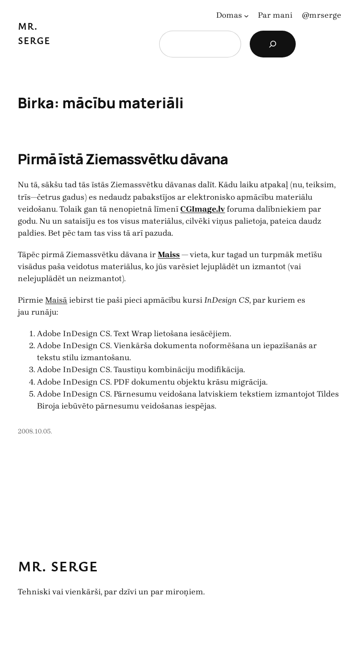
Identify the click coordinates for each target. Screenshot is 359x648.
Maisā (56, 300)
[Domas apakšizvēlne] (246, 15)
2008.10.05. (35, 431)
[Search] (273, 44)
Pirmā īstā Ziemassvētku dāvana (122, 159)
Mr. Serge (58, 566)
